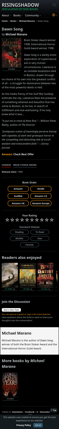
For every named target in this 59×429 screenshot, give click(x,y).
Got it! (38, 425)
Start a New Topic (11, 310)
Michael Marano (16, 34)
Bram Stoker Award (25, 164)
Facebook (29, 411)
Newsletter (17, 411)
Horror (6, 164)
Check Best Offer (23, 154)
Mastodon (45, 411)
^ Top (53, 410)
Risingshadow (20, 6)
